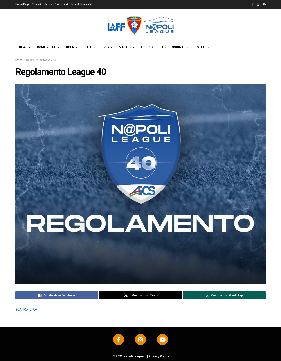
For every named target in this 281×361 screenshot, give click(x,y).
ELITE (88, 47)
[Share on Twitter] (140, 295)
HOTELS (201, 47)
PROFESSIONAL (173, 47)
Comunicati (46, 47)
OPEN (70, 47)
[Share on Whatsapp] (224, 295)
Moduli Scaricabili (82, 4)
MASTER (125, 47)
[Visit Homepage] (140, 25)
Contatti (37, 4)
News (23, 47)
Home (19, 59)
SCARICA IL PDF (26, 309)
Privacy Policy (158, 356)
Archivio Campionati (56, 4)
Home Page (22, 4)
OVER (105, 47)
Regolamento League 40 (41, 59)
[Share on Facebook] (56, 295)
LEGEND (147, 47)
